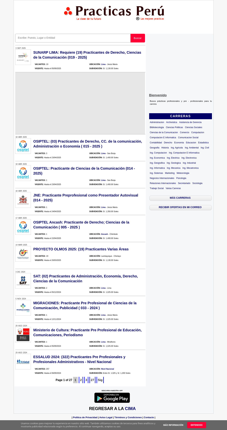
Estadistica (203, 142)
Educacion (191, 142)
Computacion (197, 132)
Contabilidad (156, 142)
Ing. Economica (157, 158)
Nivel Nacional (107, 369)
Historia (165, 147)
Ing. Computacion (158, 152)
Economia (179, 142)
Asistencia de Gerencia (190, 122)
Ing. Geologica (174, 163)
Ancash (104, 234)
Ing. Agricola (177, 147)
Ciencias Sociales (193, 127)
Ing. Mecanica (173, 168)
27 (92, 380)
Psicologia (181, 178)
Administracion (157, 122)
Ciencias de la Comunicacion (164, 132)
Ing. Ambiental (192, 147)
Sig (100, 380)
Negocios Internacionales (162, 178)
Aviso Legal (105, 417)
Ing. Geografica (157, 163)
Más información (173, 425)
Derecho (168, 142)
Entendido (197, 425)
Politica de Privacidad (85, 417)
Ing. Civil (205, 147)
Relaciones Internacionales (163, 183)
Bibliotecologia (157, 127)
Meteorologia (183, 173)
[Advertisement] (180, 62)
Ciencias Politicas (174, 127)
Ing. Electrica (173, 158)
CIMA (130, 408)
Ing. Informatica (157, 168)
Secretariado (184, 183)
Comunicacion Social (188, 137)
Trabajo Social (157, 188)
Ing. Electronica (189, 158)
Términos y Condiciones (128, 417)
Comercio (184, 132)
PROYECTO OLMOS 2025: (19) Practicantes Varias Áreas (81, 249)
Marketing (170, 173)
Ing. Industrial (189, 163)
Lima (103, 64)
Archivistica (171, 122)
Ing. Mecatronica (190, 168)
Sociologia (197, 183)
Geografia (154, 147)
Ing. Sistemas (156, 173)
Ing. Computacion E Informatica (184, 152)
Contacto (149, 417)
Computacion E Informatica (163, 137)
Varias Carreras (173, 188)
